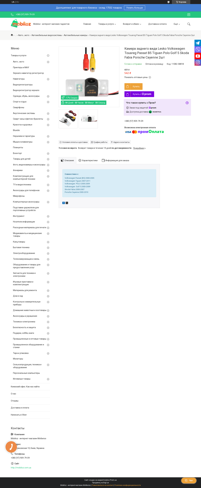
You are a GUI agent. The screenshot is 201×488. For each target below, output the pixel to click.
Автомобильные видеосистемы (47, 35)
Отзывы (14, 401)
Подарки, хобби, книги (23, 333)
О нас (13, 394)
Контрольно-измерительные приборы (27, 303)
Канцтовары (19, 242)
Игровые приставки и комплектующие (23, 283)
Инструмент (18, 216)
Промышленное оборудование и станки (28, 346)
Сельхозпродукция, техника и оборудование (27, 366)
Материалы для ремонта (25, 290)
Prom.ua (113, 480)
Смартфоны (18, 107)
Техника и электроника (24, 321)
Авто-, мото (23, 35)
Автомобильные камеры (75, 35)
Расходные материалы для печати (29, 227)
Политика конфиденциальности (127, 485)
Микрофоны (19, 196)
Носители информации (24, 222)
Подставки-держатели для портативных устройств (26, 209)
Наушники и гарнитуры (24, 136)
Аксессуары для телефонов (26, 190)
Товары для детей (21, 159)
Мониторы (18, 359)
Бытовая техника (21, 247)
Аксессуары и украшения (25, 316)
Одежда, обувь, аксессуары (26, 96)
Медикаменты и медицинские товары (27, 234)
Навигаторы (19, 79)
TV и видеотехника (22, 184)
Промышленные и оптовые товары (29, 339)
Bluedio (16, 130)
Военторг (17, 153)
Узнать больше (134, 7)
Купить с (142, 94)
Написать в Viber (19, 415)
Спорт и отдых (19, 102)
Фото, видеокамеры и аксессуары (29, 164)
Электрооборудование (24, 253)
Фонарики (18, 170)
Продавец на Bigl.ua (100, 483)
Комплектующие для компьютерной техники (24, 177)
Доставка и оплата (157, 24)
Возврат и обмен (131, 24)
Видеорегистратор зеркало (26, 90)
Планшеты (18, 147)
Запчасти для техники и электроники (24, 274)
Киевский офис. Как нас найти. (25, 386)
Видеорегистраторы (23, 84)
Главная (87, 24)
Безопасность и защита (24, 327)
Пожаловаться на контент (102, 485)
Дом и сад (18, 296)
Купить (136, 86)
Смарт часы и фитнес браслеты (28, 119)
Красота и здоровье (22, 124)
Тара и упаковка (21, 353)
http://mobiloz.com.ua (21, 467)
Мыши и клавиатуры (22, 142)
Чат (189, 480)
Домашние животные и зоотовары (29, 310)
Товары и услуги (106, 24)
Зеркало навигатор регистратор (28, 73)
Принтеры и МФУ (21, 67)
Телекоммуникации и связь (26, 259)
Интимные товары (21, 379)
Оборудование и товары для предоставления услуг (26, 266)
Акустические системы (24, 113)
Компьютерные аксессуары (26, 202)
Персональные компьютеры (26, 373)
